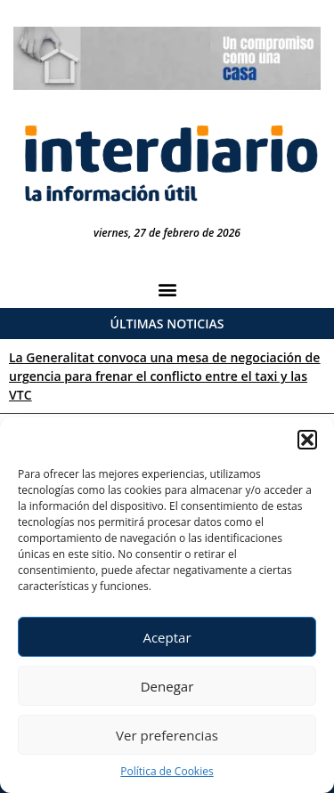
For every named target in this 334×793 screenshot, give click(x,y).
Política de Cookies (166, 771)
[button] (307, 440)
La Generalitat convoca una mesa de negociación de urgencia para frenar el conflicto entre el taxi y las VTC (164, 376)
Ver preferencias (167, 735)
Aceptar (167, 637)
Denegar (167, 686)
